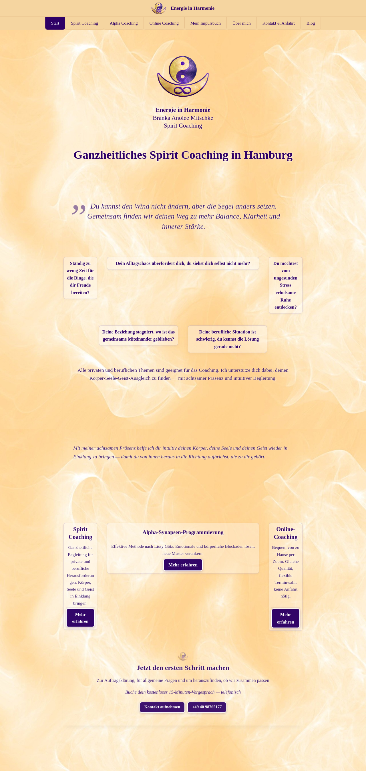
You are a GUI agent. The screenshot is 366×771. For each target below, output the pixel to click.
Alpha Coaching (124, 23)
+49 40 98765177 (209, 639)
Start (55, 23)
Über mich (241, 23)
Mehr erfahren (100, 553)
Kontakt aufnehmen (160, 639)
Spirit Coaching (84, 23)
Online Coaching (164, 23)
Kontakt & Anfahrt (278, 23)
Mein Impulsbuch (205, 23)
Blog (311, 23)
